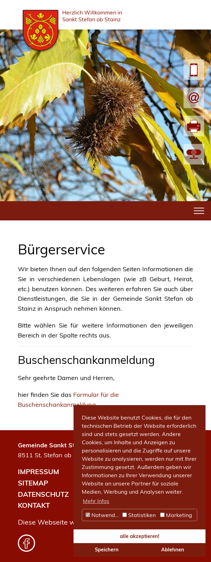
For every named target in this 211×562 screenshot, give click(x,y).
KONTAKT (34, 505)
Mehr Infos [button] (96, 500)
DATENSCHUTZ (43, 494)
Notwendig (103, 515)
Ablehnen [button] (172, 550)
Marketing (176, 515)
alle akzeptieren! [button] (139, 536)
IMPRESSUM (38, 471)
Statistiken (139, 515)
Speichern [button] (107, 550)
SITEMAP (33, 483)
